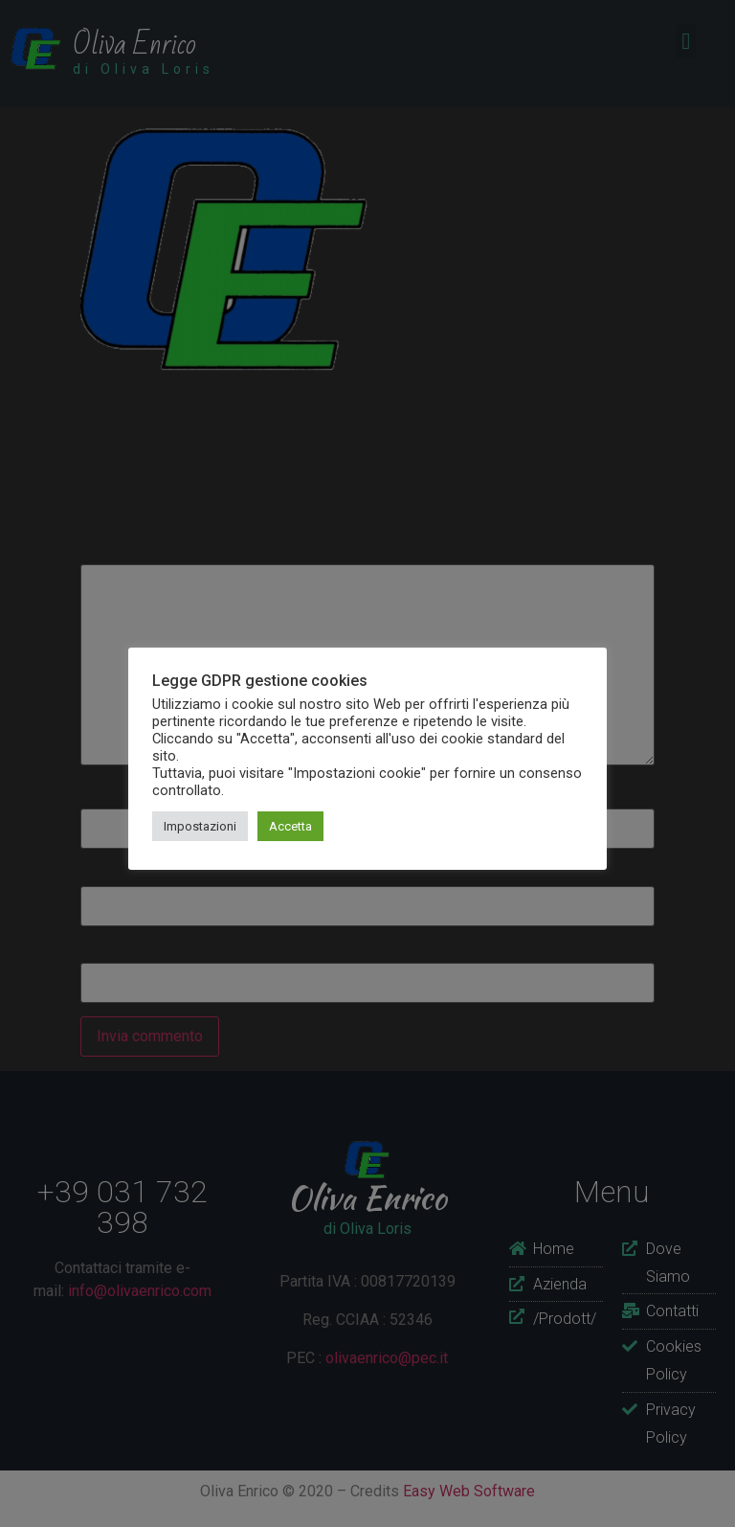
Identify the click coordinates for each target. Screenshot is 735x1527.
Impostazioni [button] (200, 826)
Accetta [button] (290, 826)
